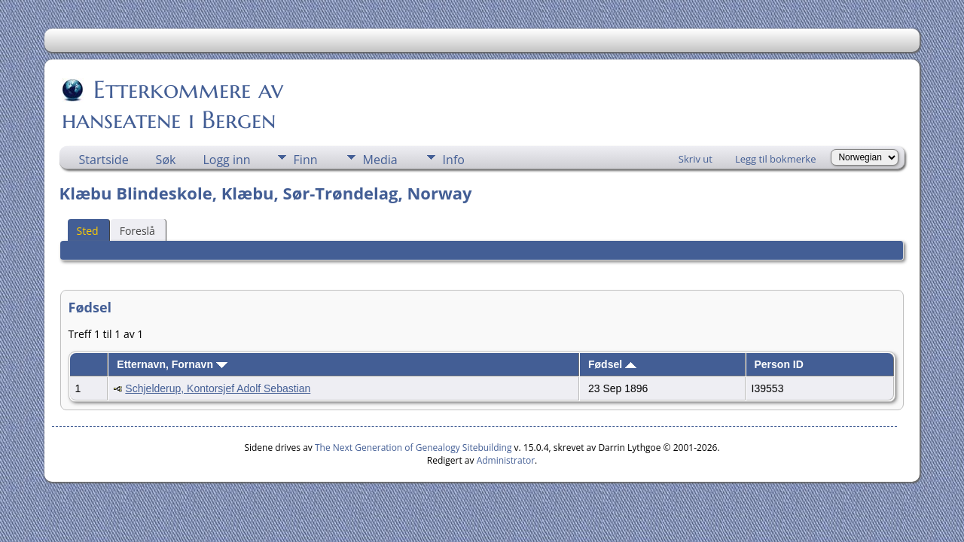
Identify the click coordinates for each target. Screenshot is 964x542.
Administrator (506, 460)
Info (454, 159)
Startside (104, 159)
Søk (166, 159)
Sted (88, 231)
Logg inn (226, 159)
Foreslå (137, 231)
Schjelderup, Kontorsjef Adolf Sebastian (217, 388)
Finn (306, 159)
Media (380, 159)
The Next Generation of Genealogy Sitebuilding (413, 447)
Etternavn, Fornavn (172, 364)
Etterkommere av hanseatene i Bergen (172, 105)
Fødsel (612, 364)
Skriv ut (695, 159)
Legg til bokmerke (775, 159)
